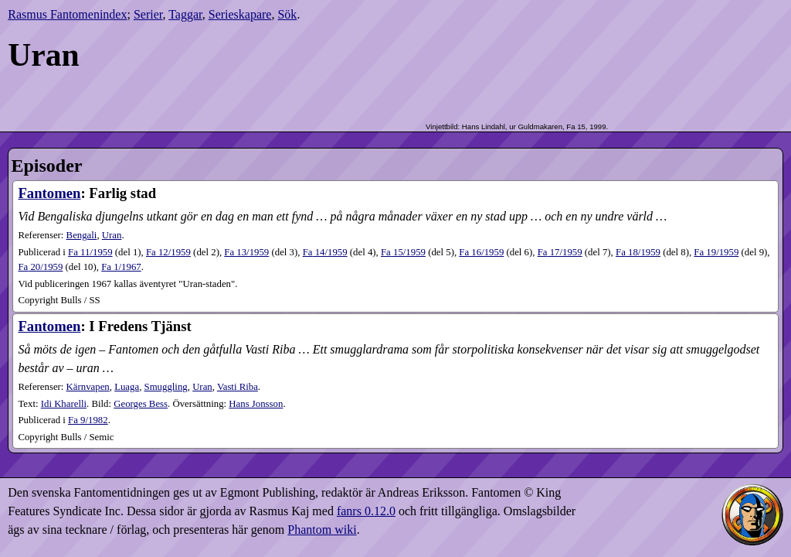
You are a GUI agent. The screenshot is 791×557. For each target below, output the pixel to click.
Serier (148, 14)
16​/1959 (481, 252)
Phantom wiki (321, 529)
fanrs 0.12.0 (366, 511)
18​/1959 (638, 252)
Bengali (81, 235)
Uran (112, 235)
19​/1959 (716, 252)
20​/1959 (40, 266)
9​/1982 (88, 420)
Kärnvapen (88, 386)
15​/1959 (403, 252)
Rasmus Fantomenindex (67, 14)
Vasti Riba (237, 386)
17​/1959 (560, 252)
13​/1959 (246, 252)
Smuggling (166, 386)
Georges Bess (141, 403)
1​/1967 (121, 266)
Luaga (126, 386)
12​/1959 (168, 252)
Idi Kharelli (64, 403)
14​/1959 (325, 252)
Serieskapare (240, 14)
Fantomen (49, 193)
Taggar (185, 14)
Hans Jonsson (256, 403)
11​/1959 (90, 252)
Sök (287, 14)
